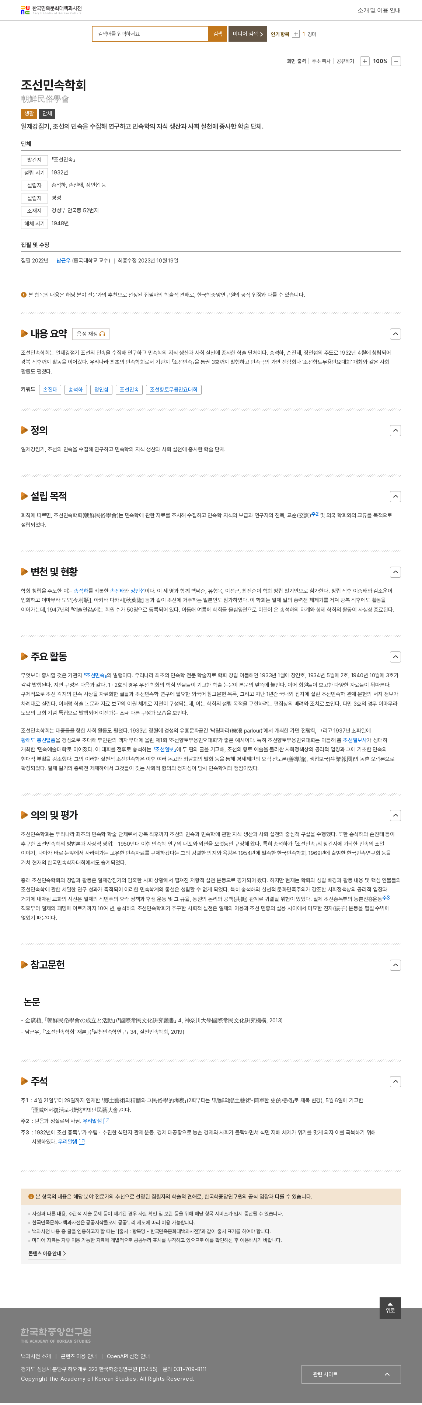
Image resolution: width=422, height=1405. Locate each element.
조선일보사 (355, 742)
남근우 (63, 263)
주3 (386, 900)
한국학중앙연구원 (56, 1337)
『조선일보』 (164, 751)
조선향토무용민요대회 (174, 391)
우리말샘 (92, 1123)
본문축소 (396, 63)
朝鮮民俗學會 (45, 101)
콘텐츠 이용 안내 (44, 1256)
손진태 (50, 391)
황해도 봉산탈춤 (38, 742)
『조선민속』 (95, 677)
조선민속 (129, 391)
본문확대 (365, 63)
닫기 (395, 335)
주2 (315, 516)
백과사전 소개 (36, 1358)
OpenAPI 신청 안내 (128, 1358)
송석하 (76, 391)
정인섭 (101, 391)
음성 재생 (87, 336)
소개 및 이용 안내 (379, 11)
